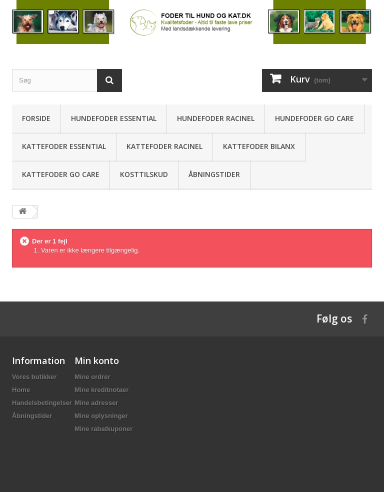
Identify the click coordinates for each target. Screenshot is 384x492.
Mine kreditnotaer (101, 390)
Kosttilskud (144, 174)
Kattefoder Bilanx (259, 146)
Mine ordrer (92, 376)
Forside (36, 118)
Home (21, 390)
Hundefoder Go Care (314, 118)
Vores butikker (34, 376)
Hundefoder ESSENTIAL (113, 118)
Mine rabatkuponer (103, 428)
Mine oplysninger (101, 416)
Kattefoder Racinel (164, 146)
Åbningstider (214, 174)
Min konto (96, 360)
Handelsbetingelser (42, 402)
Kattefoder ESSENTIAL (64, 146)
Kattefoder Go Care (61, 174)
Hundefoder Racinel (215, 118)
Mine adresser (96, 402)
